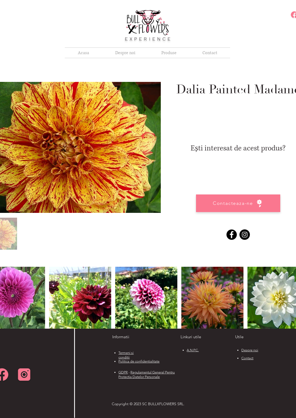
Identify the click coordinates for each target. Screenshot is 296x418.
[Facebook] (231, 234)
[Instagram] (244, 234)
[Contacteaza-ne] (238, 203)
